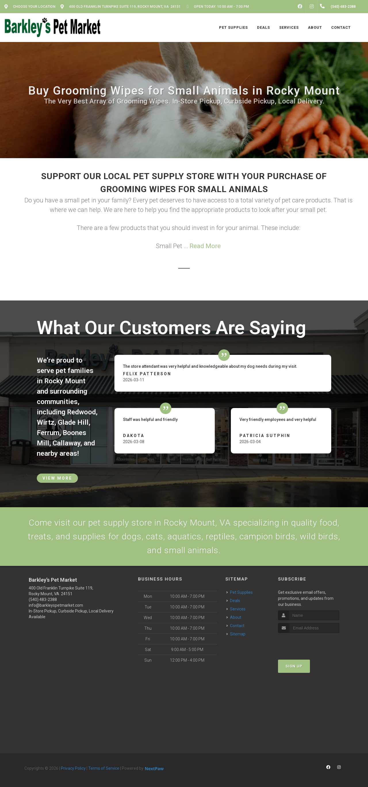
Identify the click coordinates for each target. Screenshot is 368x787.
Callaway (66, 443)
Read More (205, 246)
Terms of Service (103, 768)
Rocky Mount (64, 381)
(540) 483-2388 (43, 599)
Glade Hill (73, 422)
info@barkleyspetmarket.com (56, 605)
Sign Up (293, 666)
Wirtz (45, 422)
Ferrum (48, 433)
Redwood (81, 412)
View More (57, 478)
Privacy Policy (73, 768)
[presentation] (308, 644)
